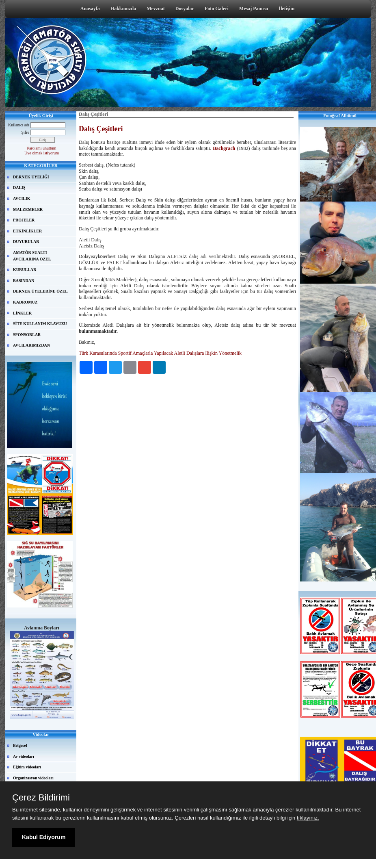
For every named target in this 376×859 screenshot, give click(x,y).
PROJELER (24, 220)
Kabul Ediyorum (43, 837)
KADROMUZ (25, 302)
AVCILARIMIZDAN (31, 345)
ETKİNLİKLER (27, 231)
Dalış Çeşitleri (101, 129)
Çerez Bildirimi (41, 798)
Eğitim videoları (27, 767)
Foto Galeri (217, 8)
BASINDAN (23, 280)
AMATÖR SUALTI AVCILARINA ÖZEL (32, 255)
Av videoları (23, 756)
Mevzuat (156, 8)
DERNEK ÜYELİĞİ (31, 177)
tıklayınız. (308, 818)
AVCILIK (21, 198)
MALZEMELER (28, 209)
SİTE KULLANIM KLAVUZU (40, 323)
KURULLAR (24, 269)
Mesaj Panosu (253, 8)
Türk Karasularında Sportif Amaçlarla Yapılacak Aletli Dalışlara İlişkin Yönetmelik (160, 353)
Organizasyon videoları (33, 778)
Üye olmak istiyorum (41, 153)
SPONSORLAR (27, 334)
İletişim (287, 8)
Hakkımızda (123, 8)
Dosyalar (184, 8)
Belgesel (20, 745)
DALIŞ (19, 187)
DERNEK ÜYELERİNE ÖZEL (40, 291)
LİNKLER (22, 313)
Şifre (25, 132)
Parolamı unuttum (41, 148)
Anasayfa (90, 8)
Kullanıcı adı (18, 125)
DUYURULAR (26, 241)
